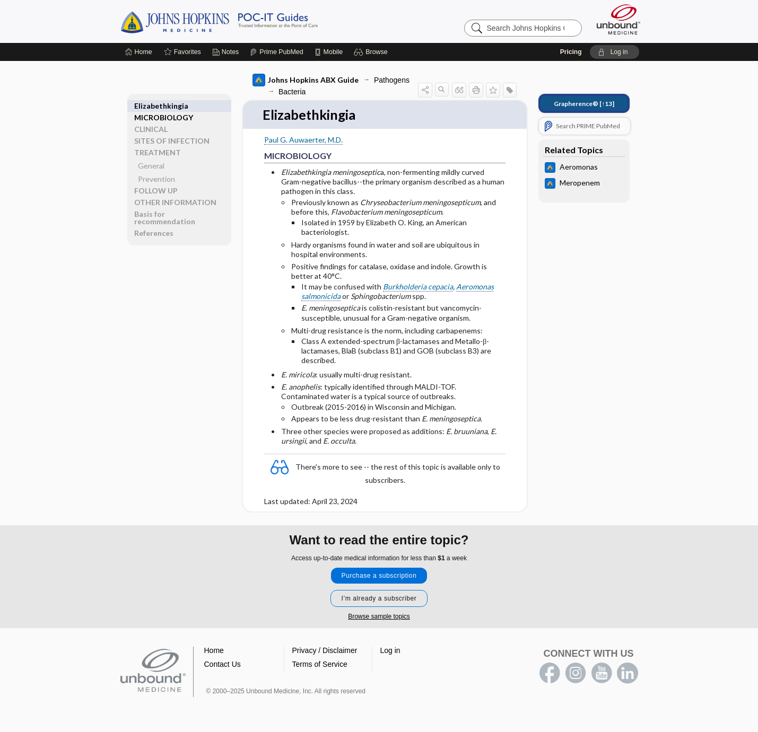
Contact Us (222, 664)
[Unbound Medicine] (618, 19)
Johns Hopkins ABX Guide (305, 80)
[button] (372, 52)
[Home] (138, 52)
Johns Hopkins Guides (252, 21)
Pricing (571, 52)
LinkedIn (627, 673)
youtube (601, 673)
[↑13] (584, 104)
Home (214, 651)
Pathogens (392, 80)
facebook (549, 673)
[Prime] (276, 52)
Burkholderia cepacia (418, 287)
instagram (575, 673)
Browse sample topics (379, 617)
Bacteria (292, 91)
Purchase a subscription (379, 576)
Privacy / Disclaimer (325, 651)
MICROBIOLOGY (163, 105)
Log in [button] (390, 651)
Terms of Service (319, 664)
